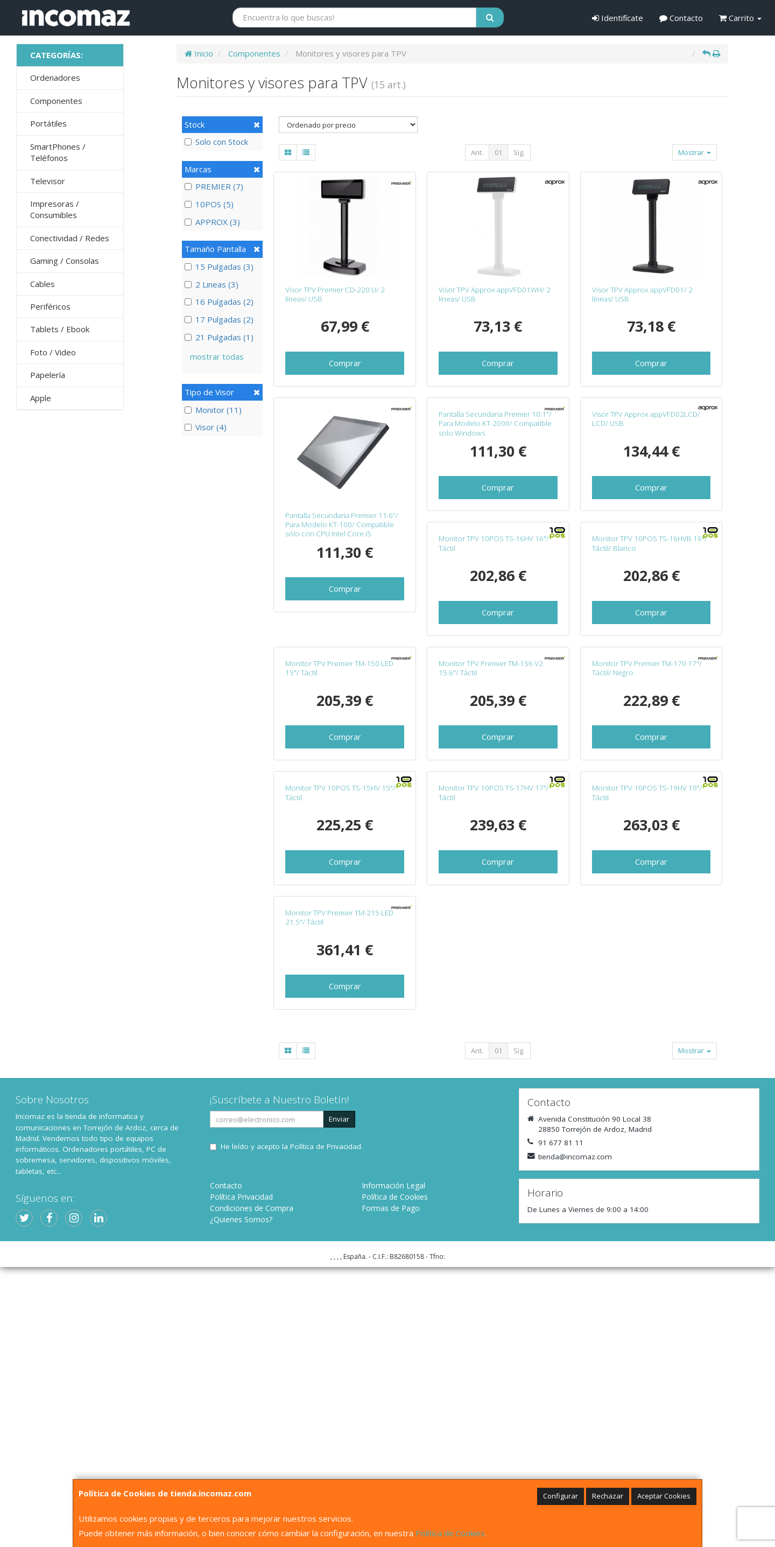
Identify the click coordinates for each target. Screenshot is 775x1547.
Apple (40, 398)
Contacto (681, 17)
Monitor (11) (213, 409)
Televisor (47, 181)
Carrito (740, 17)
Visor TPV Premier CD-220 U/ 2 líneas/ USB (335, 294)
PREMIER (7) (214, 186)
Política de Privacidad (325, 1426)
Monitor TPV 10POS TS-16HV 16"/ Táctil (340, 745)
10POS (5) (209, 204)
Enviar (339, 1399)
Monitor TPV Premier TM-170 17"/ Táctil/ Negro (493, 971)
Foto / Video (53, 352)
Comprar (345, 363)
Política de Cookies (450, 1533)
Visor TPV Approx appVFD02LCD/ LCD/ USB (646, 519)
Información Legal (393, 1465)
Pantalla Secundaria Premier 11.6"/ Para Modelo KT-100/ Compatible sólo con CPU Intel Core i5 (341, 524)
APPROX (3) (212, 221)
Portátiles (48, 123)
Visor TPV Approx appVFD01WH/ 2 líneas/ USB (495, 294)
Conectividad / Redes (69, 238)
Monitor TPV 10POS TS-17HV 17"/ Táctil (340, 1197)
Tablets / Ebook (59, 329)
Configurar (560, 1496)
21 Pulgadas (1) (219, 337)
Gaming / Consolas (64, 260)
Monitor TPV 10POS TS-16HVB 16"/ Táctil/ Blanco (496, 745)
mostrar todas (217, 356)
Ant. (477, 152)
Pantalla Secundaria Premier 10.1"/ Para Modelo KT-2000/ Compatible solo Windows (495, 524)
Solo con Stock (216, 141)
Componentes (56, 100)
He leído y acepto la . (292, 1426)
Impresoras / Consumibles (54, 209)
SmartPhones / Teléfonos (58, 152)
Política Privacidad (241, 1477)
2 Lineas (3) (211, 284)
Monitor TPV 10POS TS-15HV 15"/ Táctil (647, 971)
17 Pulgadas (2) (219, 319)
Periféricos (50, 306)
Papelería (47, 374)
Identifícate (617, 17)
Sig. (519, 152)
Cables (42, 283)
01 (498, 152)
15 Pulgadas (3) (219, 266)
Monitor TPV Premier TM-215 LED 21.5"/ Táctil (646, 1197)
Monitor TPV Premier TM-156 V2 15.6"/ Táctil (337, 971)
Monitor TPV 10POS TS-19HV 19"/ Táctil (494, 1197)
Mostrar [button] (694, 152)
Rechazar (607, 1496)
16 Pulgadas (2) (219, 301)
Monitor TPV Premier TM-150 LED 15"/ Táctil (646, 745)
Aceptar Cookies (664, 1496)
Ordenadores (55, 77)
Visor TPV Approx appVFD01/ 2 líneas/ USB (642, 294)
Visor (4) (206, 427)
